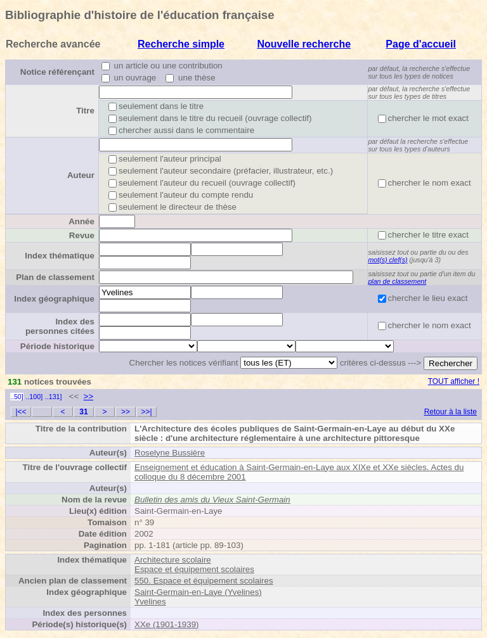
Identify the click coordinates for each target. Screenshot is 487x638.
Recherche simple (181, 44)
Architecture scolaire (172, 560)
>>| (146, 411)
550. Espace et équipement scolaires (203, 580)
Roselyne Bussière (169, 452)
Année (81, 221)
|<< (20, 411)
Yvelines (150, 601)
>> (89, 396)
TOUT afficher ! (453, 381)
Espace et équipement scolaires (194, 569)
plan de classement (397, 281)
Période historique (57, 346)
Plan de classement (55, 277)
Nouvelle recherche (304, 44)
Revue (81, 235)
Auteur (80, 175)
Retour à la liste (450, 411)
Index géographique (54, 298)
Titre (85, 110)
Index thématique (59, 255)
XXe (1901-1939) (166, 624)
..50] (16, 396)
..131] (53, 396)
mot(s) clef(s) (387, 260)
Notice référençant (57, 72)
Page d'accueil (421, 44)
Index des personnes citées (59, 326)
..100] (33, 396)
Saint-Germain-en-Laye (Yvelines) (198, 592)
